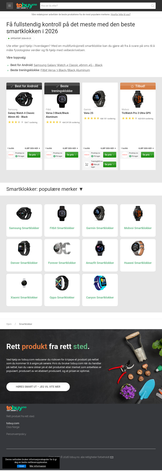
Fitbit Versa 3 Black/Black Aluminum (65, 70)
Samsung (12, 109)
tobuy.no (74, 457)
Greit (21, 466)
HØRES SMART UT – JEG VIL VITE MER (38, 386)
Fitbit (48, 109)
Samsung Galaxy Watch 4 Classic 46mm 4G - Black (68, 65)
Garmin (87, 109)
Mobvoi (125, 109)
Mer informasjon (38, 466)
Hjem (9, 324)
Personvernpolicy (16, 434)
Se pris (34, 154)
